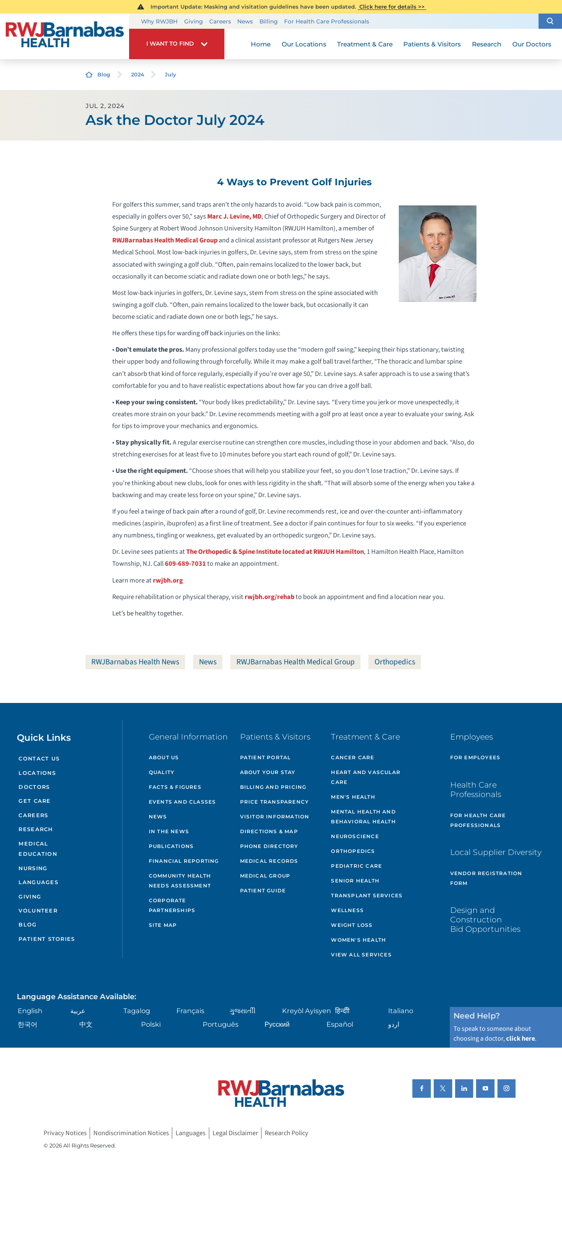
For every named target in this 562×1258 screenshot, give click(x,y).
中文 (86, 1024)
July (170, 74)
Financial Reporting (184, 861)
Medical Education (38, 849)
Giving (193, 21)
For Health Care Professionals (326, 21)
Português (220, 1024)
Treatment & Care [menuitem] (365, 44)
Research (36, 829)
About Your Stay (268, 772)
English (30, 1011)
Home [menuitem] (261, 44)
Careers (220, 21)
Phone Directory (269, 846)
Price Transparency (274, 802)
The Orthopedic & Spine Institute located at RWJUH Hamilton (275, 552)
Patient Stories (47, 939)
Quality (161, 772)
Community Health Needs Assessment (180, 881)
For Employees (475, 757)
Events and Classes (182, 802)
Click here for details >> (392, 6)
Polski (151, 1024)
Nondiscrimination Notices (131, 1133)
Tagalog (136, 1011)
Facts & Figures (175, 787)
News (245, 21)
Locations (37, 773)
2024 (137, 74)
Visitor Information (275, 816)
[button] (550, 21)
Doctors (34, 787)
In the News (169, 831)
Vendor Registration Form (486, 878)
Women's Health (358, 940)
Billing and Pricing (273, 787)
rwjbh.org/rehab (269, 597)
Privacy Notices (65, 1133)
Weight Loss (351, 925)
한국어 (27, 1024)
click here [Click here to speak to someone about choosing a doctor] (520, 1039)
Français (190, 1011)
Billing (268, 21)
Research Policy (286, 1133)
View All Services (361, 955)
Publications (171, 846)
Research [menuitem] (487, 44)
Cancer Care (352, 757)
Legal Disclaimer (235, 1133)
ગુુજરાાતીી (242, 1011)
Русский (277, 1024)
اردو (393, 1024)
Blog (103, 74)
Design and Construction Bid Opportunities (485, 919)
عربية (78, 1011)
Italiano (400, 1011)
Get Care (35, 801)
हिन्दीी (342, 1011)
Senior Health (355, 881)
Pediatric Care (356, 866)
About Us (164, 757)
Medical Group (265, 876)
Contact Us (39, 759)
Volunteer (38, 911)
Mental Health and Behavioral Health (363, 817)
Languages (38, 882)
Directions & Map (269, 831)
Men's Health (353, 797)
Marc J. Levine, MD (234, 216)
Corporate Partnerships (172, 905)
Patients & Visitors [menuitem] (432, 44)
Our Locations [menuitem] (304, 44)
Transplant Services (366, 895)
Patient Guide (263, 890)
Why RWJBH (159, 21)
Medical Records (269, 861)
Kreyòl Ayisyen (306, 1011)
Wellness (347, 910)
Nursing (33, 868)
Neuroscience (355, 836)
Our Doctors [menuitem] (531, 44)
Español (339, 1024)
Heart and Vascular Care (365, 777)
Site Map (163, 925)
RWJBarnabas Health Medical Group (164, 240)
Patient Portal (265, 757)
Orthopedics (395, 662)
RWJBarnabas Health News (135, 662)
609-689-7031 (185, 564)
